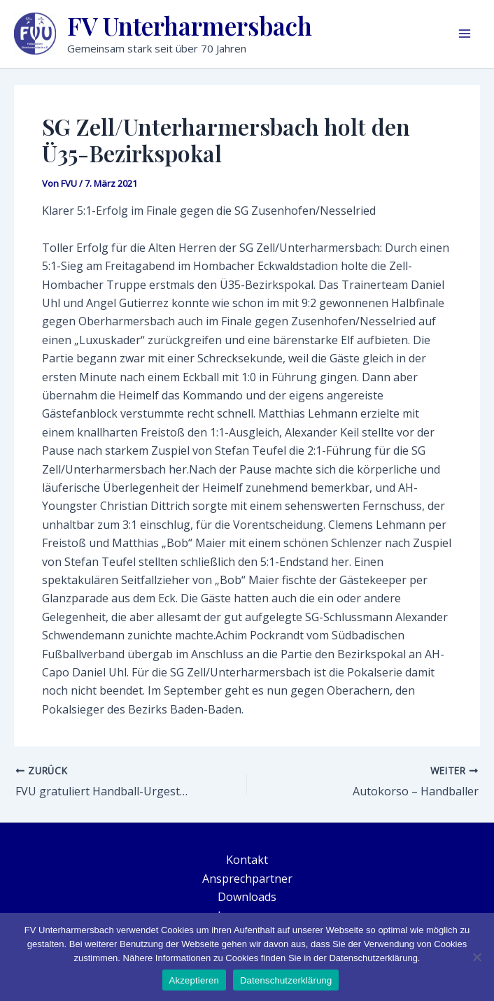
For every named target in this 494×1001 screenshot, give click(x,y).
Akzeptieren (194, 980)
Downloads (247, 896)
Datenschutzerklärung (286, 980)
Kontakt (247, 859)
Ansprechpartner (247, 878)
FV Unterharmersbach (189, 25)
